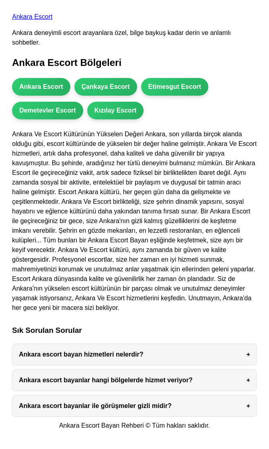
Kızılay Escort (115, 110)
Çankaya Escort (106, 86)
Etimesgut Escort (174, 86)
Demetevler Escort (47, 110)
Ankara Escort (32, 16)
